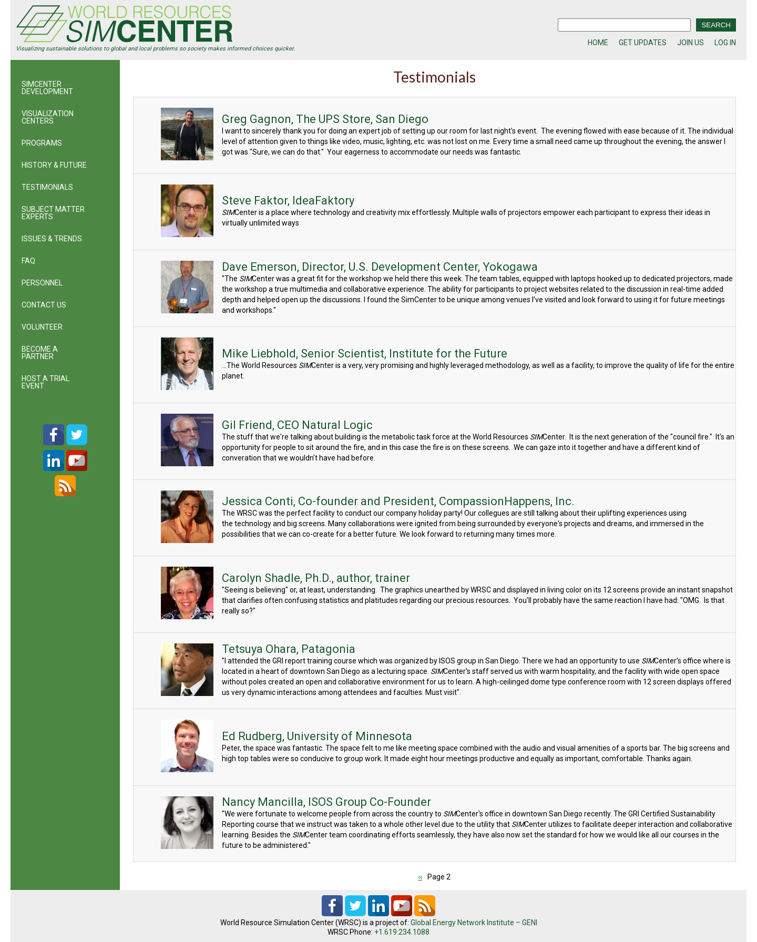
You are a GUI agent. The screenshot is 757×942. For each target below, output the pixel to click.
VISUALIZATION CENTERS (48, 117)
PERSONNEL (42, 283)
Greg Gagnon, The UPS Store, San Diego (321, 119)
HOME (598, 42)
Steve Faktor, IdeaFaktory (284, 200)
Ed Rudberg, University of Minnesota (313, 736)
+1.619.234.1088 (401, 932)
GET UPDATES (643, 42)
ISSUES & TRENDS (52, 238)
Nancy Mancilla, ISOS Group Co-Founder (322, 801)
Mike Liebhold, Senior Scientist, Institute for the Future (360, 353)
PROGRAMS (42, 143)
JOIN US (690, 42)
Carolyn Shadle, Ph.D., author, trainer (312, 578)
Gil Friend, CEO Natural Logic (293, 425)
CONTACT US (44, 305)
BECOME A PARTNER (40, 353)
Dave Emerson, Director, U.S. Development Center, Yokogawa (376, 266)
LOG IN (725, 42)
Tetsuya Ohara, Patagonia (284, 649)
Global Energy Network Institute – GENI (474, 922)
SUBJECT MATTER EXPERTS (53, 213)
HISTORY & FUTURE (54, 165)
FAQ (28, 261)
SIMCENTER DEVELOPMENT (47, 88)
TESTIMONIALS (47, 187)
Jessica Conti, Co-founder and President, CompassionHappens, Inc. (394, 501)
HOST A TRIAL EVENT (45, 382)
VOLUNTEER (42, 327)
